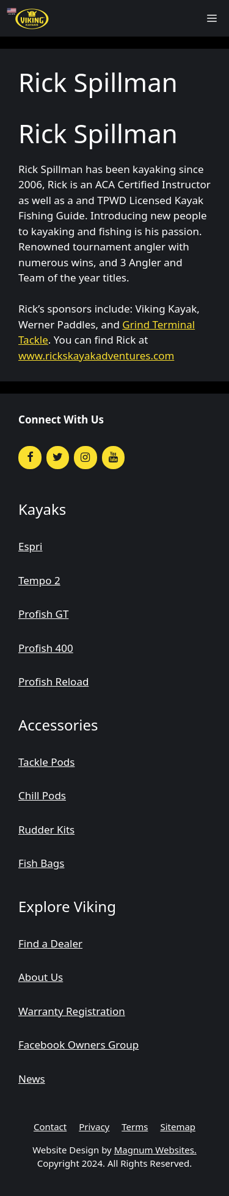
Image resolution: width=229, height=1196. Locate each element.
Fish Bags (41, 863)
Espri (30, 546)
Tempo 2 (39, 580)
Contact (50, 1126)
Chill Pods (42, 795)
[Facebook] (30, 458)
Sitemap (177, 1126)
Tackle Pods (46, 762)
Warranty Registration (71, 1011)
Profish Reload (53, 681)
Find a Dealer (50, 943)
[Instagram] (85, 458)
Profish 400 (45, 648)
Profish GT (43, 614)
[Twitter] (58, 458)
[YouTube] (113, 458)
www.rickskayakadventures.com (96, 356)
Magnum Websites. (155, 1150)
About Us (40, 977)
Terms (135, 1126)
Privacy (94, 1126)
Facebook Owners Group (78, 1045)
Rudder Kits (46, 830)
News (31, 1079)
